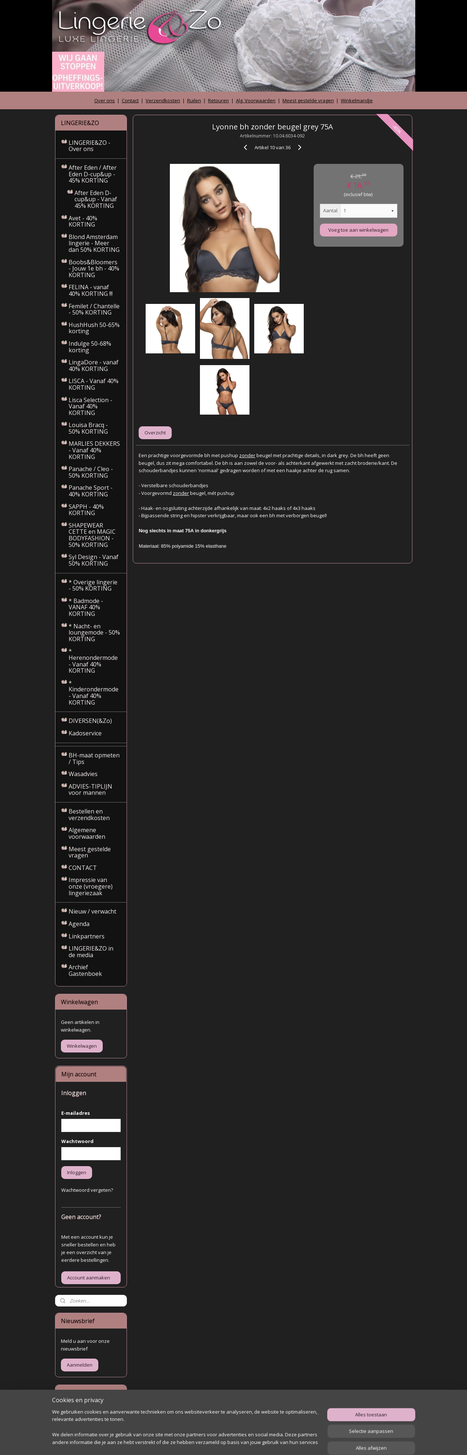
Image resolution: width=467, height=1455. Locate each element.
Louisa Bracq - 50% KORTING (88, 428)
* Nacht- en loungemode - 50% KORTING (94, 632)
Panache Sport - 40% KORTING (91, 491)
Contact (130, 100)
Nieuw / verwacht (92, 911)
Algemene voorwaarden (87, 833)
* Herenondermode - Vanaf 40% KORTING (93, 661)
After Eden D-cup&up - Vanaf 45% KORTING (95, 199)
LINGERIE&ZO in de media (91, 951)
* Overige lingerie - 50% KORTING (93, 585)
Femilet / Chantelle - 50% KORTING (94, 309)
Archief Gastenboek (85, 970)
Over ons (104, 100)
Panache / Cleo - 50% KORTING (91, 472)
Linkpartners (87, 936)
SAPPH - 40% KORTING (86, 510)
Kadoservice (85, 733)
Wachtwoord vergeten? (87, 1190)
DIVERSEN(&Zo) (90, 721)
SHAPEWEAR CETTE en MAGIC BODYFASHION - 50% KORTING (92, 535)
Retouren (218, 100)
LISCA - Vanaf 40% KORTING (93, 384)
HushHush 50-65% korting (94, 328)
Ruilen (194, 100)
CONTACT (83, 868)
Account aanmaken (88, 1277)
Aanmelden (79, 1365)
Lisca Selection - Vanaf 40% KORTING (90, 406)
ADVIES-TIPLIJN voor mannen (90, 789)
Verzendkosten (163, 100)
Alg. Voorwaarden (256, 100)
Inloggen (76, 1172)
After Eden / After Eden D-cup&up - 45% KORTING (93, 173)
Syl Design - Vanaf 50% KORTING (93, 560)
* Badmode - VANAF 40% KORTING (86, 607)
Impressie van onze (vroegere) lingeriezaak (91, 886)
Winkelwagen (82, 1046)
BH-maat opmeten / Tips (94, 758)
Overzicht (155, 432)
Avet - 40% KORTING (83, 221)
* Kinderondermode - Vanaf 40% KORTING (93, 692)
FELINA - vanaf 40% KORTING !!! (91, 290)
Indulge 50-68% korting (90, 346)
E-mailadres (75, 1113)
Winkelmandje (357, 100)
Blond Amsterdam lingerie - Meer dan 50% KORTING (94, 243)
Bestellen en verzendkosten (89, 814)
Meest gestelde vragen (308, 100)
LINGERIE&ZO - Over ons (89, 146)
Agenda (79, 924)
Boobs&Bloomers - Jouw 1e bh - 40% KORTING (94, 268)
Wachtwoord (77, 1141)
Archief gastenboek (83, 1413)
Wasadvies (83, 774)
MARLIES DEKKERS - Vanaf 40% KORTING (94, 450)
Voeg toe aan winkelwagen (358, 230)
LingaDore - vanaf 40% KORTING (93, 365)
